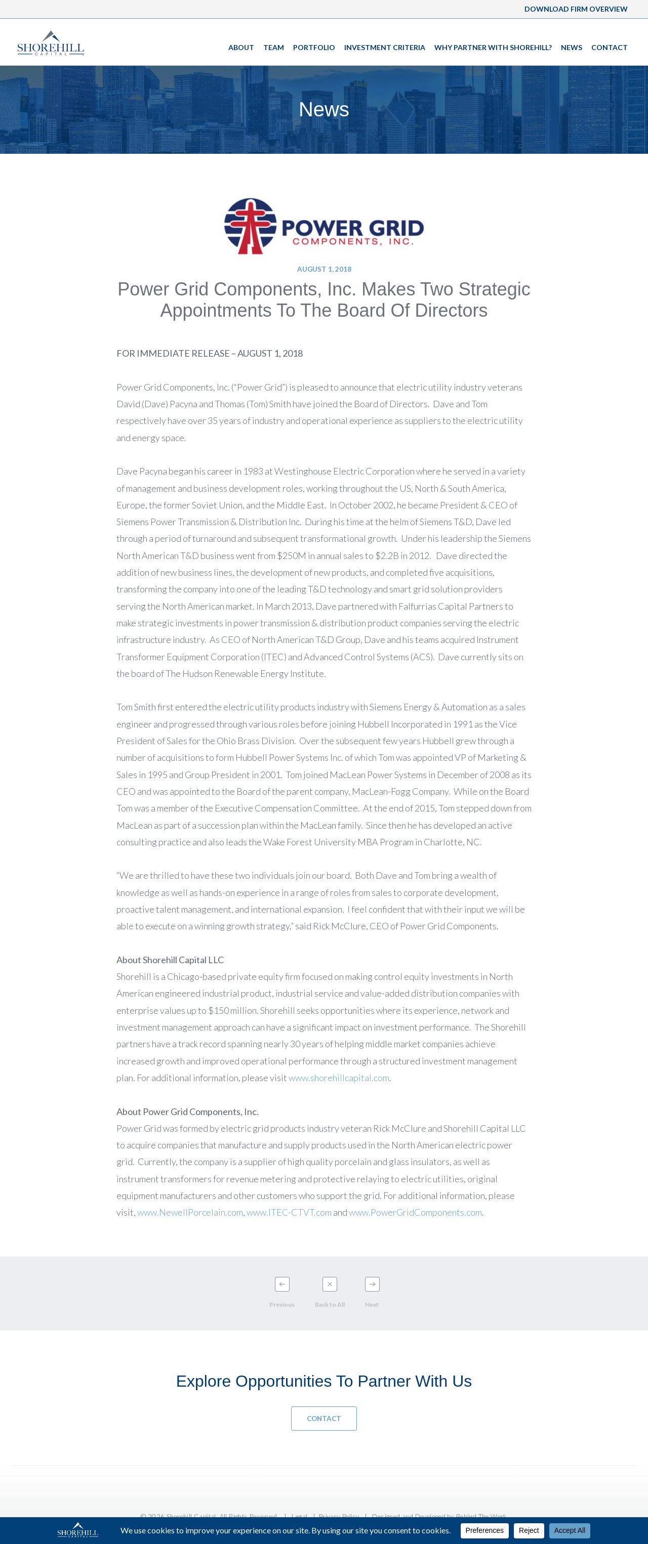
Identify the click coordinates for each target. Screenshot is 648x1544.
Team (273, 47)
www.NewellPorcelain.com (190, 1212)
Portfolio (314, 47)
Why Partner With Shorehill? (493, 47)
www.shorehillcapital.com (339, 1077)
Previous (282, 1304)
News (571, 47)
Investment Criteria (384, 47)
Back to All (330, 1304)
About (241, 47)
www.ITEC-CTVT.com (289, 1212)
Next (372, 1304)
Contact (609, 47)
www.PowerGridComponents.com (415, 1212)
